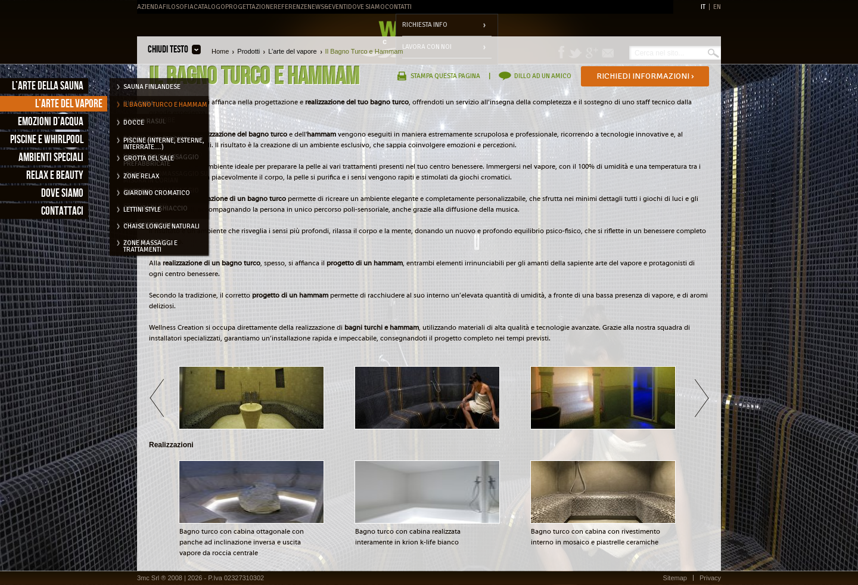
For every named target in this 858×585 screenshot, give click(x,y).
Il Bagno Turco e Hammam (165, 105)
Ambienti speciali (50, 158)
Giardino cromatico (156, 193)
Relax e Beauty (54, 175)
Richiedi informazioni (645, 76)
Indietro (156, 397)
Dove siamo (62, 193)
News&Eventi (327, 7)
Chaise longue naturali (161, 226)
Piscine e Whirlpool (46, 140)
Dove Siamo (366, 7)
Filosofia (178, 7)
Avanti (701, 397)
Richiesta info (424, 25)
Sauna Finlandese (152, 87)
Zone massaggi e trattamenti (150, 245)
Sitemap (675, 577)
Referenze (290, 7)
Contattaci (62, 211)
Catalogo (209, 7)
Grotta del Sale (148, 158)
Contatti (398, 7)
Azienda (150, 7)
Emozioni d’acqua (50, 122)
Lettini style (142, 209)
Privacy (710, 577)
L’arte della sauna (47, 86)
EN (717, 7)
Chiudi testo (168, 49)
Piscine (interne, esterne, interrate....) (163, 142)
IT (703, 7)
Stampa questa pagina (445, 76)
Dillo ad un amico (542, 76)
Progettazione (249, 7)
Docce (133, 122)
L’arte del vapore (68, 104)
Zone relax (141, 176)
